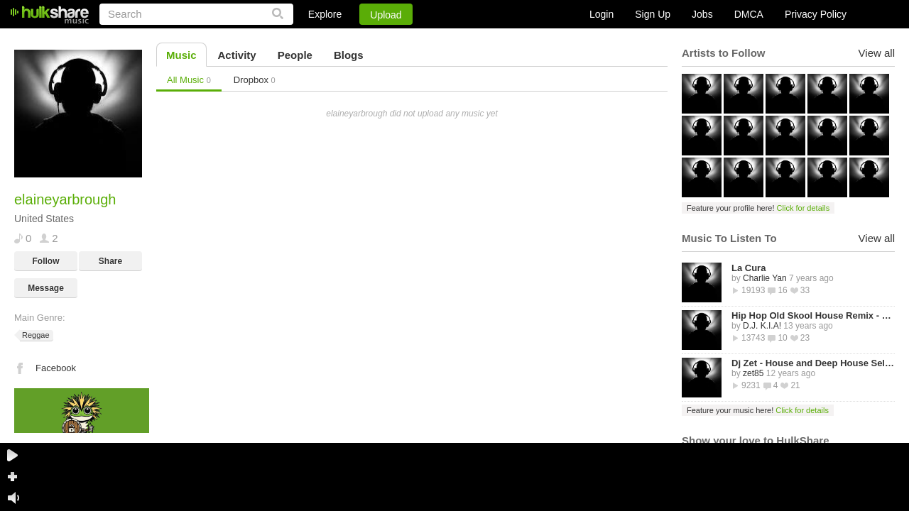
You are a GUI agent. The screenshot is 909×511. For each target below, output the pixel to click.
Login (601, 14)
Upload (385, 15)
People (295, 55)
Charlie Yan (765, 278)
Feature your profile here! (758, 208)
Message (46, 288)
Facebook (56, 368)
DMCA (748, 14)
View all (877, 53)
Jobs (702, 14)
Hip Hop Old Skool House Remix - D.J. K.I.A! (813, 315)
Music (181, 55)
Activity (237, 55)
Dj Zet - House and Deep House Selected (813, 363)
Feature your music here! (758, 410)
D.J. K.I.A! (762, 326)
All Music (189, 80)
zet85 (753, 373)
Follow (46, 261)
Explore (325, 14)
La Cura (748, 268)
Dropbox (255, 80)
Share (110, 261)
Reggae (35, 335)
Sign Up (652, 14)
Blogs (349, 55)
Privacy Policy (816, 14)
